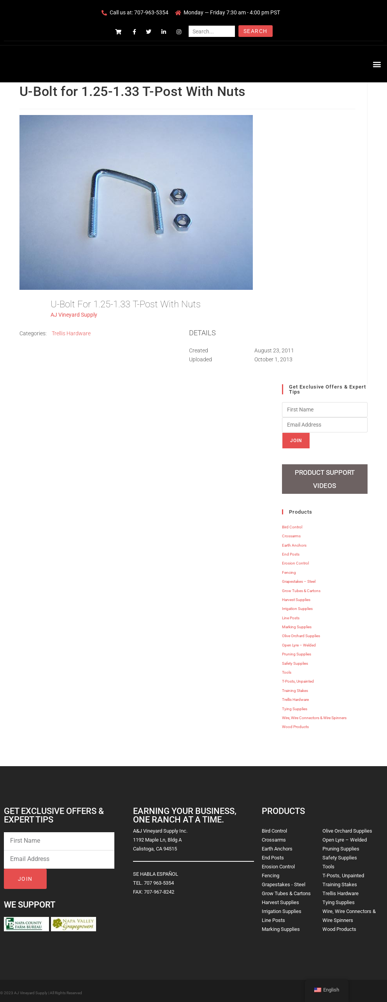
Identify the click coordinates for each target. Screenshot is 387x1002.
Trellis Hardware (71, 333)
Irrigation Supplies (297, 605)
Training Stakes (295, 687)
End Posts (290, 551)
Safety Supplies (295, 660)
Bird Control (292, 523)
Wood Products (295, 724)
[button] (376, 64)
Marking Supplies (297, 623)
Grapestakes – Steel (298, 578)
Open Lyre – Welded (299, 642)
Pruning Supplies (296, 650)
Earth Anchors (294, 542)
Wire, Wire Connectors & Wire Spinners (314, 714)
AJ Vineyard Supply (74, 315)
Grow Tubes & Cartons (301, 587)
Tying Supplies (294, 705)
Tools (286, 669)
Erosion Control (295, 560)
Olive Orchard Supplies (301, 633)
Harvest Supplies (296, 596)
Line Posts (290, 614)
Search (255, 31)
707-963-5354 (151, 12)
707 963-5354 (159, 880)
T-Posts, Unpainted (298, 678)
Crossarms (291, 532)
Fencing (289, 569)
